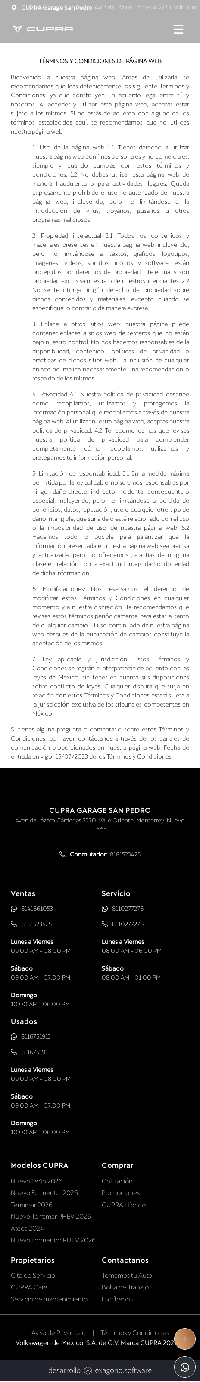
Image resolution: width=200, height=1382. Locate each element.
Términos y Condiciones (134, 1332)
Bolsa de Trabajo (125, 1287)
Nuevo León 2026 (36, 1181)
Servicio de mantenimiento (49, 1299)
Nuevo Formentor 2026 (44, 1192)
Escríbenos (117, 1299)
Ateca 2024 (27, 1228)
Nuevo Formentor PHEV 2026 (53, 1240)
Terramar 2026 (32, 1204)
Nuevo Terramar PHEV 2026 (51, 1216)
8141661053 (37, 908)
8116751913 (36, 1036)
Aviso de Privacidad (58, 1332)
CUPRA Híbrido (124, 1204)
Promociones (121, 1192)
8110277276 (128, 908)
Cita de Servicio (33, 1275)
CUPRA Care (29, 1287)
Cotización (117, 1181)
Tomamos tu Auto (127, 1275)
